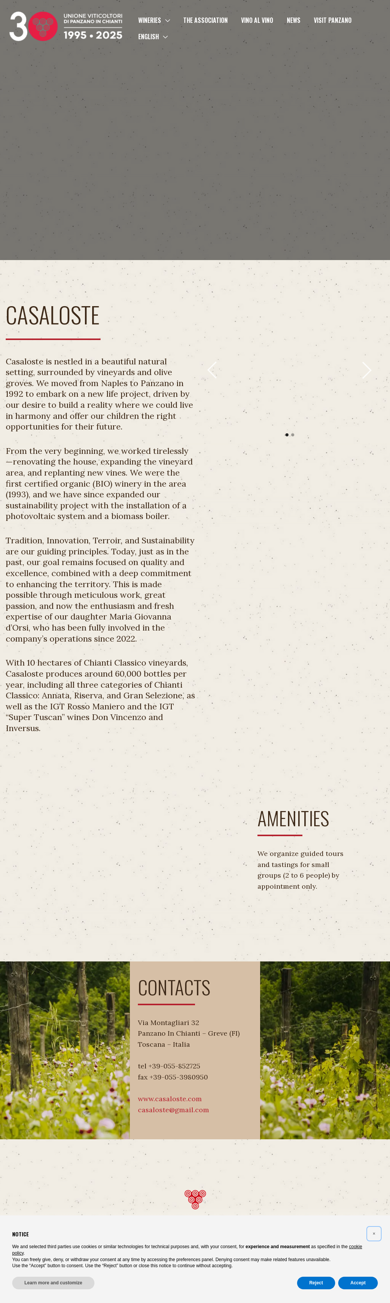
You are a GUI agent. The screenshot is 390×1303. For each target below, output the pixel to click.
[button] (164, 20)
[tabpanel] (244, 370)
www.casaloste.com (170, 1098)
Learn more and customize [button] (53, 1282)
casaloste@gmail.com (173, 1109)
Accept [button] (358, 1282)
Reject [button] (316, 1282)
